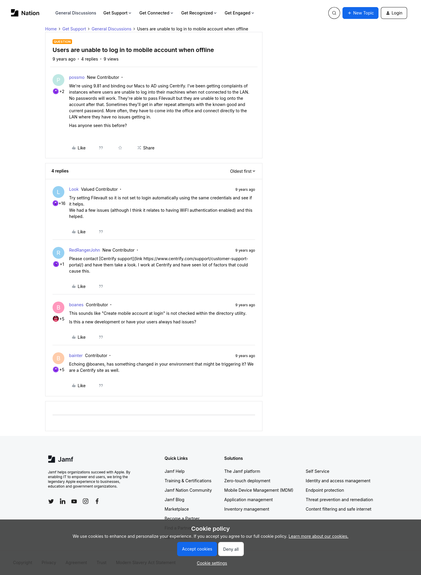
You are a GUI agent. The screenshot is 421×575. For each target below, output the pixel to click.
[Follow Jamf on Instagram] (86, 501)
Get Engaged (240, 12)
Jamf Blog (175, 499)
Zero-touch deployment (247, 480)
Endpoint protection (325, 490)
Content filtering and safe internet (338, 509)
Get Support (117, 12)
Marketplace (177, 509)
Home (51, 28)
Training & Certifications (188, 480)
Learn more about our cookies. (319, 536)
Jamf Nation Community (188, 490)
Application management (248, 499)
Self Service (317, 471)
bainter (76, 355)
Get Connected (156, 12)
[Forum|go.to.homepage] (25, 13)
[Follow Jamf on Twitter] (51, 501)
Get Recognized (199, 12)
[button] (360, 13)
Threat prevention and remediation (339, 499)
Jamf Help (175, 471)
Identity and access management (338, 480)
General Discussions (76, 12)
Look (74, 189)
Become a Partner (182, 518)
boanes (76, 304)
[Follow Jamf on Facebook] (97, 501)
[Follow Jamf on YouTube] (74, 501)
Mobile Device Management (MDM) (258, 490)
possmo (76, 77)
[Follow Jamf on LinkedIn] (63, 501)
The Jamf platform (242, 471)
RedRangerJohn (84, 250)
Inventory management (246, 509)
